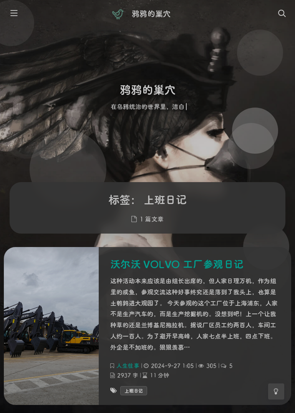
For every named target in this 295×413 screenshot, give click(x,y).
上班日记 (133, 390)
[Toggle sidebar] (13, 14)
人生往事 (127, 365)
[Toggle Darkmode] (276, 391)
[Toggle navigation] (281, 14)
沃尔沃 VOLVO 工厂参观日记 (177, 263)
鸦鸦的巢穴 (151, 13)
